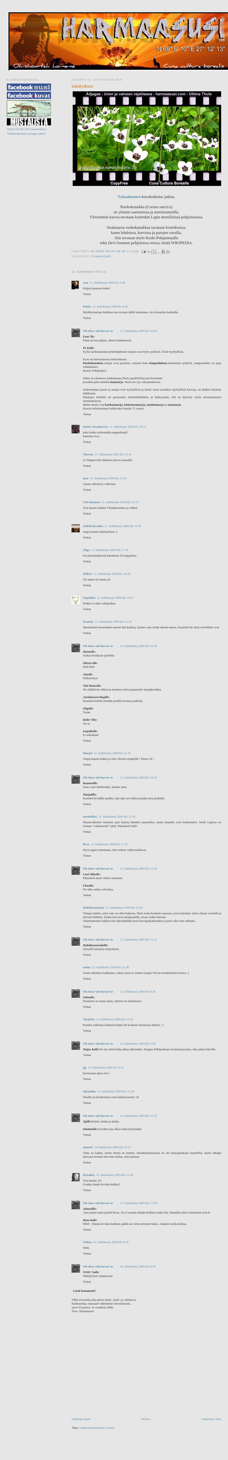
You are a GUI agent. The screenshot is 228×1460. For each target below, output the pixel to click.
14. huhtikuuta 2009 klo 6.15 (105, 1067)
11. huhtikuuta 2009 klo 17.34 (109, 550)
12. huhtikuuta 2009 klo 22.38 (110, 967)
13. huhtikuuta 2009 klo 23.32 (114, 1019)
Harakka (89, 1175)
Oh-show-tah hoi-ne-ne (119, 16)
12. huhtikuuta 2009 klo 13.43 (138, 868)
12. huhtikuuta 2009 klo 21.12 (138, 939)
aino (86, 478)
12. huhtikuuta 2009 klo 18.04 (124, 907)
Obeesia (88, 454)
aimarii (87, 1147)
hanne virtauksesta (95, 426)
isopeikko (89, 597)
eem (85, 282)
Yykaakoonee (129, 196)
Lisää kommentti (84, 1291)
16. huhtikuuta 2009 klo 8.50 (110, 1242)
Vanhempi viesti (211, 1419)
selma (86, 967)
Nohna (87, 1242)
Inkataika (89, 1091)
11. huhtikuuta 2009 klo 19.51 (115, 597)
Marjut (87, 753)
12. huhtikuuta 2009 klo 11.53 (109, 844)
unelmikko (90, 816)
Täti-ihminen (91, 502)
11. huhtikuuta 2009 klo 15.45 (123, 526)
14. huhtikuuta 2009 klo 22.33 (112, 1147)
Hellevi (87, 574)
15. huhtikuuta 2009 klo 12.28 (114, 1175)
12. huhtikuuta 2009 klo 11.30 (116, 816)
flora (86, 844)
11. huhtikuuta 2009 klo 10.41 (113, 454)
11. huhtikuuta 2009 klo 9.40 (107, 282)
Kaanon (88, 621)
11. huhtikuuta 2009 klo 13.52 (108, 478)
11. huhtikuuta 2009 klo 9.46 (110, 306)
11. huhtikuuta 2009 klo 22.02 (138, 777)
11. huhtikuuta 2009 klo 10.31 (127, 426)
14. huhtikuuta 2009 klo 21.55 (138, 1115)
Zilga (86, 550)
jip (84, 1067)
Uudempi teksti (81, 1419)
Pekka (87, 306)
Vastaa (87, 294)
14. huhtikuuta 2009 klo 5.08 (138, 1043)
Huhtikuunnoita (93, 907)
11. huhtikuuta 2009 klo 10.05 (138, 331)
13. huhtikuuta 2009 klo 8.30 (138, 991)
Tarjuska (89, 1019)
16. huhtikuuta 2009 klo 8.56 (138, 1266)
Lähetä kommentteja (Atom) (96, 1427)
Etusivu (146, 1419)
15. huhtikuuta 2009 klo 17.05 (138, 1203)
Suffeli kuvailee (93, 526)
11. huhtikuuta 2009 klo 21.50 (112, 753)
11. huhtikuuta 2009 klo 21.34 (113, 621)
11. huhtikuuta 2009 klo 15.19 (119, 502)
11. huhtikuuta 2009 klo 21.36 (138, 646)
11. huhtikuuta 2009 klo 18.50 (111, 574)
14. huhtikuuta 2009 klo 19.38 (115, 1091)
